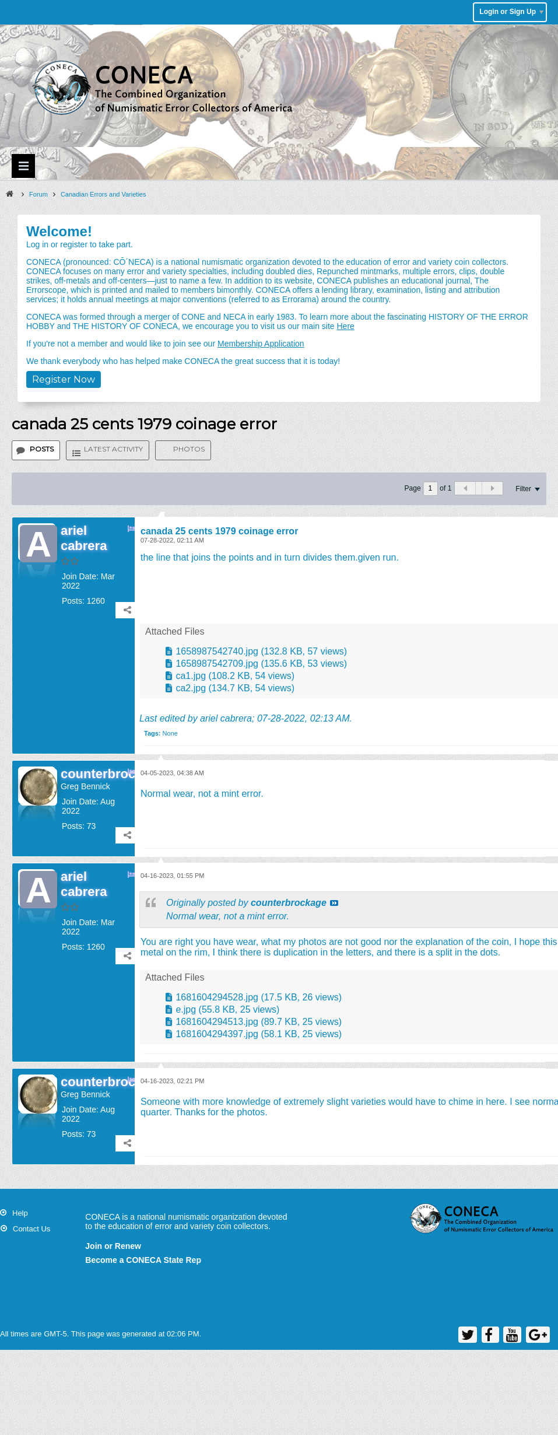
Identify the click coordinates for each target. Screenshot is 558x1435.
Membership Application (260, 343)
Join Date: (80, 576)
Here (345, 326)
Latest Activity (113, 448)
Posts (42, 448)
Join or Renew (113, 1246)
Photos (189, 448)
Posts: (73, 601)
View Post (334, 903)
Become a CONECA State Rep (143, 1260)
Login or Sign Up (511, 12)
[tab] (36, 450)
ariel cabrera (226, 718)
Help (20, 1213)
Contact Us (31, 1228)
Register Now (63, 379)
